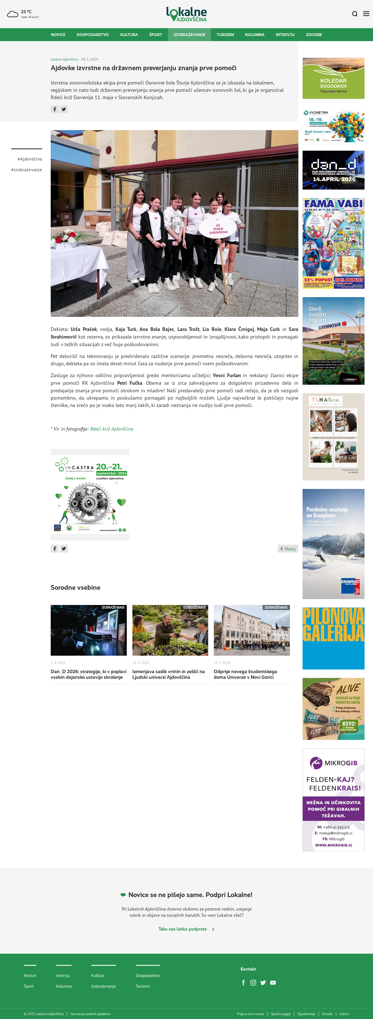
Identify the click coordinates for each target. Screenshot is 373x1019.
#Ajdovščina (30, 159)
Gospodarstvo (93, 34)
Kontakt (248, 969)
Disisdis (327, 1014)
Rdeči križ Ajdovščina (111, 429)
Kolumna (255, 34)
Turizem (225, 34)
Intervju (285, 34)
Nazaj (288, 548)
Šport (155, 34)
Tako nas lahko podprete (186, 929)
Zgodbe (314, 34)
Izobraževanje (189, 34)
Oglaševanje (306, 1014)
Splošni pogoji (281, 1014)
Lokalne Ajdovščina (64, 59)
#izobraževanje (26, 169)
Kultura (129, 34)
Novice (58, 34)
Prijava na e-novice (250, 1014)
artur (344, 1014)
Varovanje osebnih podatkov (90, 1014)
